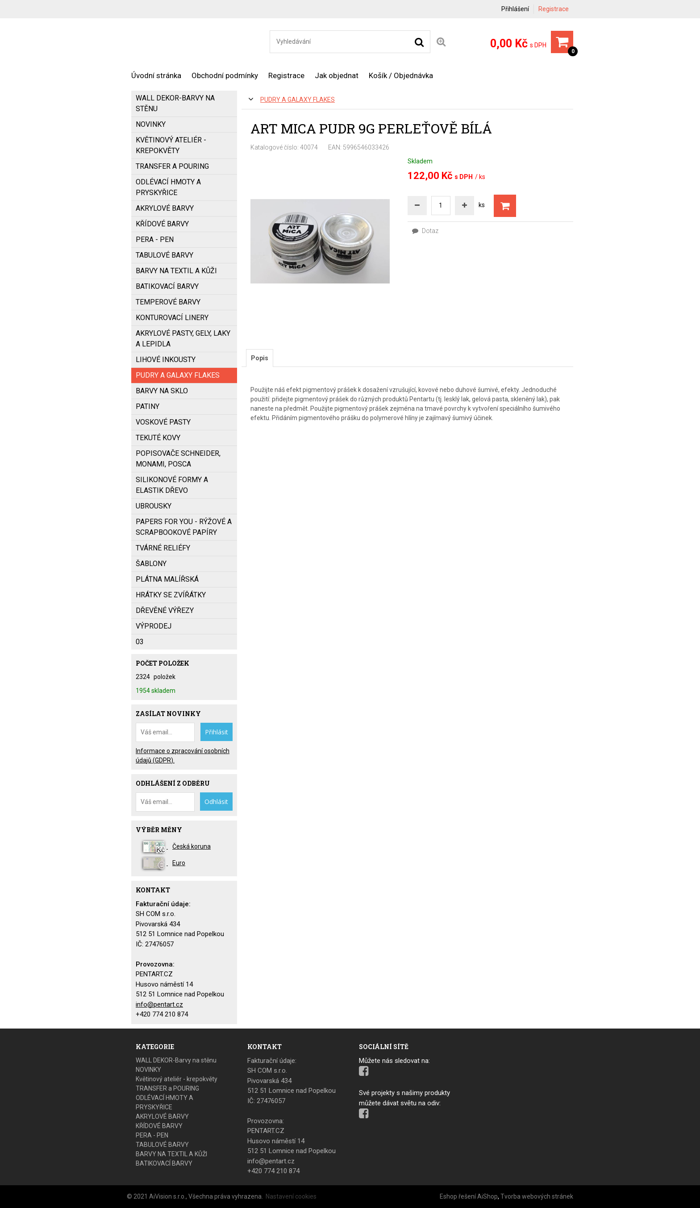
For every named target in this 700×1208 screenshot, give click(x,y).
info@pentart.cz (159, 1004)
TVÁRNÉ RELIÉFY (163, 548)
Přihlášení (515, 8)
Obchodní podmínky (225, 75)
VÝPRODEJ (153, 626)
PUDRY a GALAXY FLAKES (297, 99)
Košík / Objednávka (401, 75)
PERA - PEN (155, 239)
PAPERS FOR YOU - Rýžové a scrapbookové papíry (184, 527)
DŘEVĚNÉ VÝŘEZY (165, 610)
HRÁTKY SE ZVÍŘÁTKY (171, 595)
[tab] (259, 358)
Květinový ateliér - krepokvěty (171, 145)
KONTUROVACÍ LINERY (172, 317)
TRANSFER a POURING (172, 166)
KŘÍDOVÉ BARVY (162, 224)
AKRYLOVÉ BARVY (165, 208)
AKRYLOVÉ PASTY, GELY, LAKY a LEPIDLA (183, 338)
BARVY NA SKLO (162, 391)
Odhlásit (216, 801)
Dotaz (425, 230)
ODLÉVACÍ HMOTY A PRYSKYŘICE (168, 187)
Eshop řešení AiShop (469, 1196)
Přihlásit (216, 732)
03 (140, 641)
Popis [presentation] (259, 358)
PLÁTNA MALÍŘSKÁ (167, 579)
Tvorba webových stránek (536, 1196)
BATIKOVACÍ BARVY (167, 286)
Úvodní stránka (156, 75)
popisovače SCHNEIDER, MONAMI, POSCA (178, 458)
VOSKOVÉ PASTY (163, 422)
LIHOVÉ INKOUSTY (166, 359)
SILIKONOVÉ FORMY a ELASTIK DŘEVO (172, 485)
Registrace (553, 8)
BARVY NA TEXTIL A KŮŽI (176, 271)
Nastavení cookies (291, 1196)
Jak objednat (336, 75)
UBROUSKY (153, 506)
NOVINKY (151, 124)
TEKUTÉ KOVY (158, 437)
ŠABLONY (151, 563)
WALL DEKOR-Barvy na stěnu (175, 103)
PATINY (147, 406)
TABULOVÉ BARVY (164, 255)
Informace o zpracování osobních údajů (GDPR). (182, 755)
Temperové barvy (168, 302)
